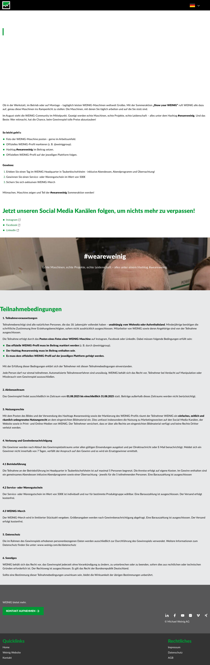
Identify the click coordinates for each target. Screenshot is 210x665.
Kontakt (7, 658)
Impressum (174, 647)
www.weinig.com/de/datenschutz (56, 545)
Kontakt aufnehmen (20, 611)
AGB (170, 658)
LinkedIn (11, 230)
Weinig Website (12, 652)
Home (6, 647)
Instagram (11, 220)
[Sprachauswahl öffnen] (194, 5)
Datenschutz (175, 652)
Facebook (11, 225)
